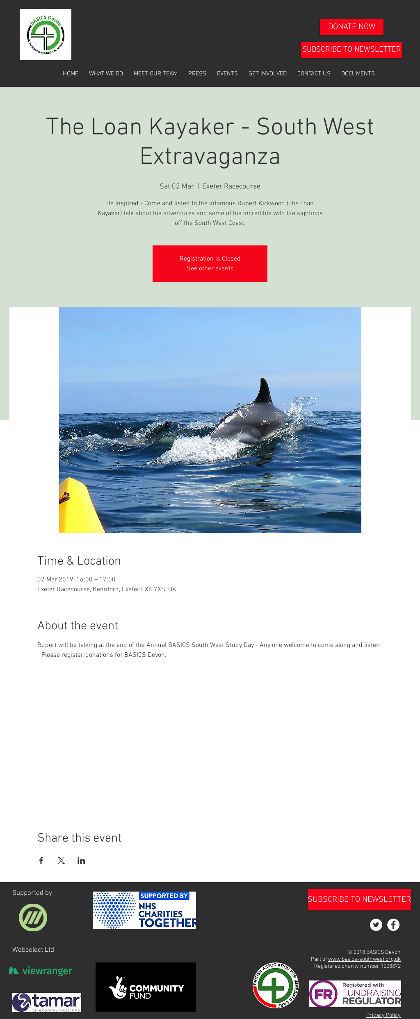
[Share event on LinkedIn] (81, 860)
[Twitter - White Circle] (376, 925)
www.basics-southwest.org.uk (364, 959)
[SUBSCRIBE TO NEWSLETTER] (351, 50)
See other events (210, 269)
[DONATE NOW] (351, 27)
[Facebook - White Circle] (393, 925)
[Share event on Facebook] (41, 860)
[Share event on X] (61, 860)
